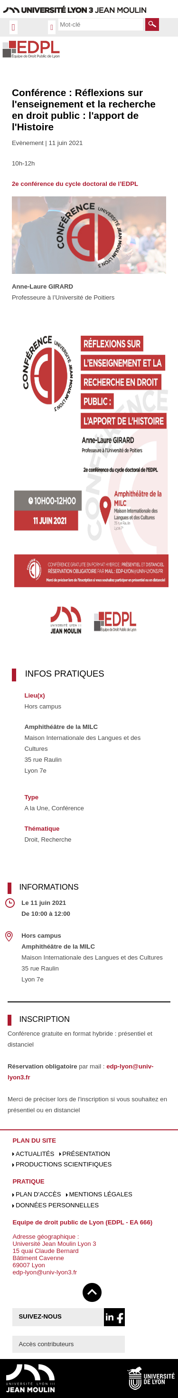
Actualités (35, 1153)
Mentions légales (100, 1194)
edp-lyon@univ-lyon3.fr (44, 1272)
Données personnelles (57, 1205)
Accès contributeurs (46, 1344)
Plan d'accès (38, 1194)
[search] (100, 24)
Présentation (86, 1153)
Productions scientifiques (64, 1164)
